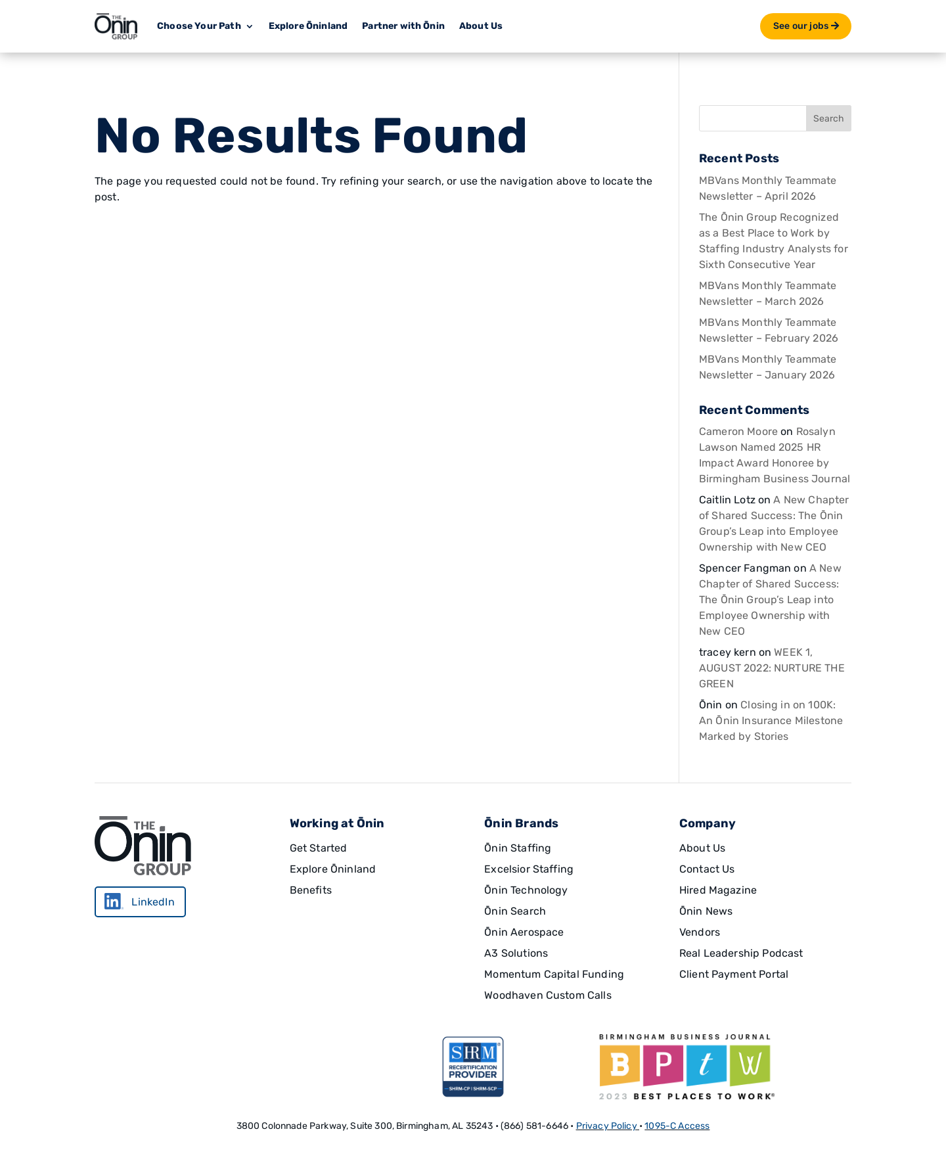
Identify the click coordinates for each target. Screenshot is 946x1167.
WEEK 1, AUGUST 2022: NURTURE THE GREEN (772, 668)
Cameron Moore (738, 431)
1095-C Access (677, 1126)
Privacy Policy (606, 1126)
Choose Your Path (199, 26)
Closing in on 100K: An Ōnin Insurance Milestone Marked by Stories (771, 720)
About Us (481, 26)
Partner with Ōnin (403, 26)
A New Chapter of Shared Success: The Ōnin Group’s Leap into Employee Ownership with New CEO (770, 599)
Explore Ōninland (308, 26)
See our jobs (800, 26)
